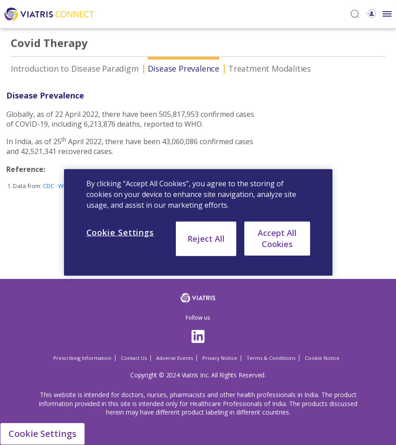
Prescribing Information (82, 358)
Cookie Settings (43, 434)
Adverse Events (174, 358)
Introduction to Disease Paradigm (75, 68)
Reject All (206, 238)
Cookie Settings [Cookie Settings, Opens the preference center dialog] (120, 232)
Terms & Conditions (271, 358)
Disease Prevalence (183, 68)
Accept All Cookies (277, 238)
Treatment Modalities (269, 68)
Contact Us (134, 358)
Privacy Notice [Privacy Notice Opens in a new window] (219, 358)
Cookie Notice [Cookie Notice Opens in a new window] (322, 358)
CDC (48, 186)
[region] (198, 222)
